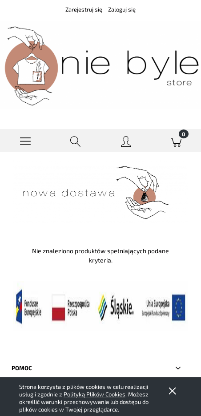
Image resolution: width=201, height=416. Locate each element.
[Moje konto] (125, 142)
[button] (25, 140)
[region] (100, 192)
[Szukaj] (75, 140)
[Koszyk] (176, 140)
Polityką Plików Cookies (94, 394)
